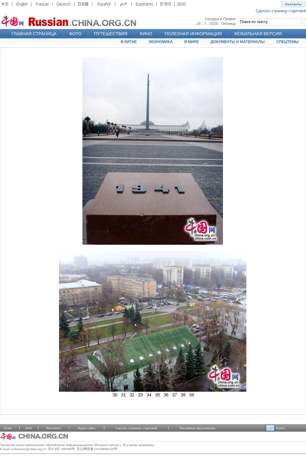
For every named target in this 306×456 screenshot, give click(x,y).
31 (123, 394)
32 (132, 394)
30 (115, 394)
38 (183, 394)
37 (174, 394)
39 (191, 394)
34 (149, 394)
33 (140, 394)
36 (166, 394)
